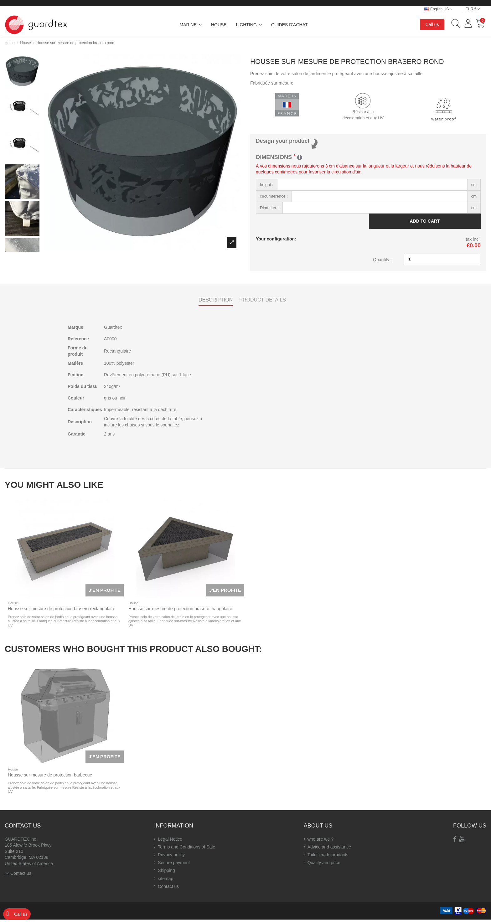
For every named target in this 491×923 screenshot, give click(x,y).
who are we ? (320, 842)
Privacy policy (171, 858)
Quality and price (324, 866)
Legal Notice (170, 842)
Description (216, 303)
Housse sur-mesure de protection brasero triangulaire (180, 612)
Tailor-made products (328, 858)
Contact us (20, 876)
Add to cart (425, 223)
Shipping (166, 873)
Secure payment (174, 866)
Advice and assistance (329, 850)
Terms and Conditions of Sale (186, 850)
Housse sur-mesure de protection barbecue (50, 778)
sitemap (165, 881)
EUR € (472, 9)
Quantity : (382, 262)
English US (438, 9)
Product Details (262, 303)
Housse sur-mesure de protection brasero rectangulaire (61, 612)
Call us (432, 24)
